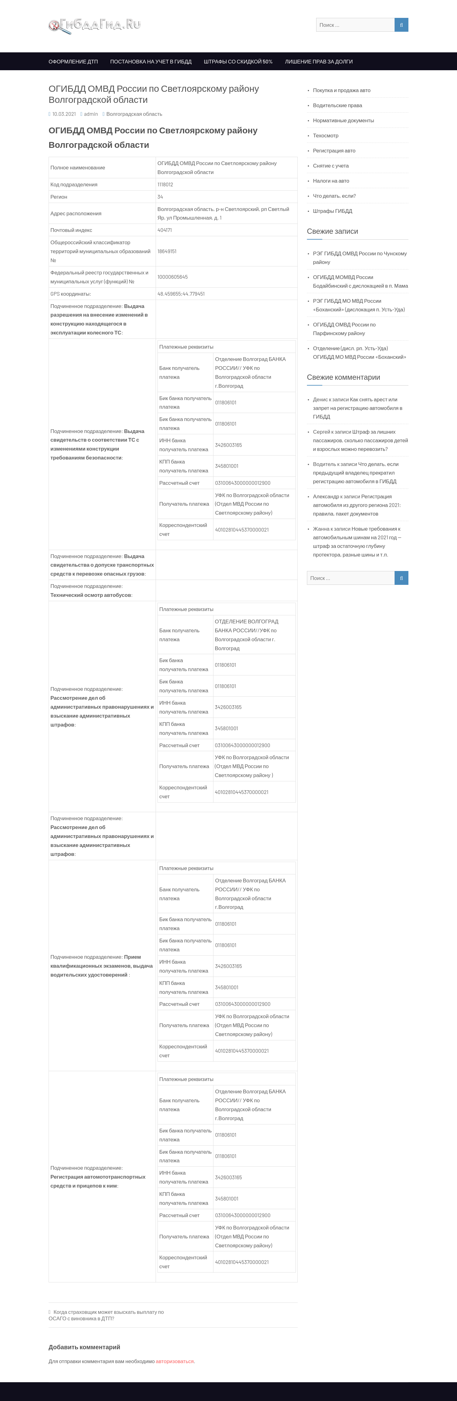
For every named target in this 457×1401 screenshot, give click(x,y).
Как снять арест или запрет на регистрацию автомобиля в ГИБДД (358, 407)
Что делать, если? (334, 195)
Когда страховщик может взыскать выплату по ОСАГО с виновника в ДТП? (106, 1315)
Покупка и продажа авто (342, 90)
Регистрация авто (334, 150)
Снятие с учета (331, 165)
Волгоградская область (134, 114)
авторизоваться (175, 1361)
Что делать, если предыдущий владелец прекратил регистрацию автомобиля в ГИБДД (356, 472)
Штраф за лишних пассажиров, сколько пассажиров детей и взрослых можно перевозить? (360, 440)
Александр (326, 496)
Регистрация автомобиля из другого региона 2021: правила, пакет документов (357, 504)
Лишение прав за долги (319, 61)
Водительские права (337, 105)
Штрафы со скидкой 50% (238, 61)
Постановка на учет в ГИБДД (151, 61)
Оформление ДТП (73, 61)
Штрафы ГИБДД (332, 211)
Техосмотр (326, 135)
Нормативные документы (343, 120)
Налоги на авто (331, 180)
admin (91, 114)
